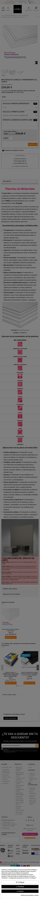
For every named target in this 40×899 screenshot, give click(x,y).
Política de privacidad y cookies (30, 895)
